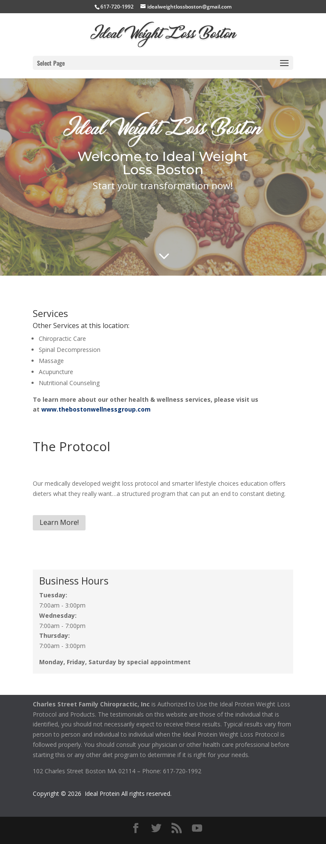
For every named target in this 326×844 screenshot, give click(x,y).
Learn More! (59, 522)
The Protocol (71, 446)
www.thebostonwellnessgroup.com (96, 409)
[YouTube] (197, 828)
